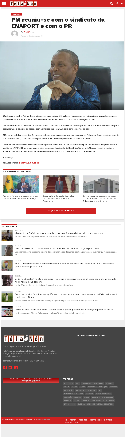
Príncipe (89, 394)
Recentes (83, 420)
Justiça (81, 404)
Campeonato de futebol (92, 384)
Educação (68, 390)
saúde (74, 387)
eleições (109, 384)
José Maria (96, 401)
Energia (67, 401)
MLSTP (82, 387)
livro (66, 404)
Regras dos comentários (101, 420)
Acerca (73, 420)
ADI (100, 390)
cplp (73, 404)
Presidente (81, 390)
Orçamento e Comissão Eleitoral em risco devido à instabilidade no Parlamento (59, 198)
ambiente (96, 397)
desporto (92, 387)
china (66, 387)
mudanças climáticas (73, 394)
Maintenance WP (43, 420)
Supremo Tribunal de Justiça (100, 404)
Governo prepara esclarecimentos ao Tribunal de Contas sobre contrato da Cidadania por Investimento (99, 198)
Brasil (86, 397)
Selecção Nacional (72, 397)
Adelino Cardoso (103, 394)
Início (64, 420)
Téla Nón (27, 32)
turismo (85, 401)
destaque (24, 163)
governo (34, 163)
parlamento (108, 401)
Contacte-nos (71, 422)
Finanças (103, 387)
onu (77, 384)
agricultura (107, 397)
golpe (76, 401)
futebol (113, 387)
